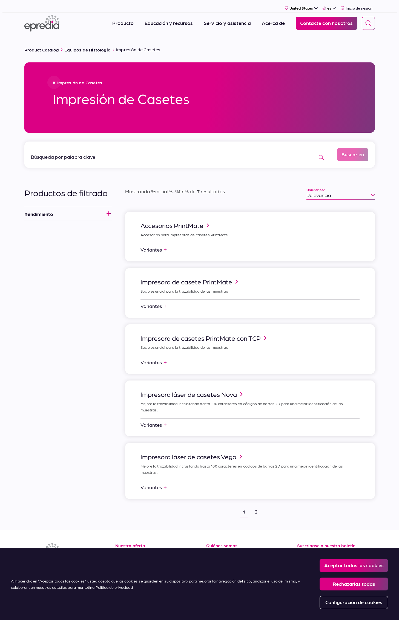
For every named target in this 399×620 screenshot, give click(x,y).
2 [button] (256, 505)
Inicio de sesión (357, 4)
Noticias (215, 574)
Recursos (125, 549)
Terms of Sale (130, 574)
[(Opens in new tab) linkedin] (30, 565)
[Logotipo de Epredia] (41, 19)
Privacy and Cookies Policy (160, 609)
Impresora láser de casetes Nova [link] (192, 387)
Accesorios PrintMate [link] (175, 219)
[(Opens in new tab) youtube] (56, 565)
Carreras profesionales (232, 562)
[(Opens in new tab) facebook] (43, 565)
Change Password (259, 609)
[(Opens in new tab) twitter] (69, 565)
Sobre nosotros (223, 549)
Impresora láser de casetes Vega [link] (192, 450)
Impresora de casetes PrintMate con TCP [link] (204, 331)
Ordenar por (315, 183)
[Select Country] (301, 4)
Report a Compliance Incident (213, 609)
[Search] (368, 20)
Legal (125, 609)
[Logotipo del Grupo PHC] (33, 610)
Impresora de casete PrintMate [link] (190, 275)
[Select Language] (329, 4)
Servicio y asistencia (138, 562)
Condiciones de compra (142, 586)
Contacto (217, 586)
